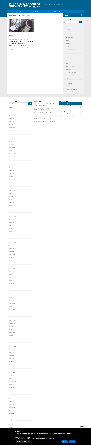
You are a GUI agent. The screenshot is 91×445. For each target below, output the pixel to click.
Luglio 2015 (12, 416)
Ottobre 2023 (12, 162)
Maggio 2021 (12, 237)
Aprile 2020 (12, 271)
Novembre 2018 (13, 320)
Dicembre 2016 (13, 387)
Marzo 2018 (12, 343)
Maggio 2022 (12, 208)
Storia (21, 34)
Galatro (16, 11)
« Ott (60, 117)
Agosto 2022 (12, 199)
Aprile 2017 (12, 375)
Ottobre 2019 (12, 289)
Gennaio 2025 (12, 127)
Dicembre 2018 (13, 317)
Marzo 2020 (12, 274)
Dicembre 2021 (13, 222)
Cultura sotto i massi (70, 66)
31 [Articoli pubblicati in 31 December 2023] (80, 115)
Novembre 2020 (13, 251)
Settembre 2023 (13, 164)
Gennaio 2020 (12, 280)
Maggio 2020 (12, 268)
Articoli (10, 11)
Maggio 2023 (12, 176)
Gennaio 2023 (12, 185)
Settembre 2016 (13, 395)
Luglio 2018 (12, 332)
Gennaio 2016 (12, 413)
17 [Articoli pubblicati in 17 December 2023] (80, 111)
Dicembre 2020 (13, 248)
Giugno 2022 (12, 205)
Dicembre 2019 (13, 283)
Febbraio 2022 (13, 216)
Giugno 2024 (12, 144)
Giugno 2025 (12, 121)
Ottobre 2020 (12, 254)
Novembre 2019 (13, 286)
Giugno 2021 (12, 234)
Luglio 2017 (12, 367)
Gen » (63, 117)
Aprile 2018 (12, 341)
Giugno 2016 (12, 404)
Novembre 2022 (13, 190)
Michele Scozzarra (48, 11)
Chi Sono (56, 11)
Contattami (61, 11)
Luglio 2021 (12, 231)
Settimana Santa (69, 69)
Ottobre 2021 (12, 225)
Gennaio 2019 (12, 315)
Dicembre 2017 (13, 352)
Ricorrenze (68, 81)
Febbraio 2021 (13, 242)
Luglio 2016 (12, 401)
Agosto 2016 (12, 398)
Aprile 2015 (12, 424)
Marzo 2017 (12, 378)
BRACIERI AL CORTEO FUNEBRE (49, 121)
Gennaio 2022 (12, 219)
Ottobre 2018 (12, 323)
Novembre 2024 (13, 133)
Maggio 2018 (12, 338)
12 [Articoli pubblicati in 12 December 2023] (64, 111)
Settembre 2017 (13, 361)
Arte (67, 57)
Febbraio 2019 (13, 312)
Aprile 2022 (12, 211)
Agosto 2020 (12, 260)
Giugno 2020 (12, 265)
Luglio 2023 (12, 170)
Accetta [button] (72, 441)
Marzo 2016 (12, 410)
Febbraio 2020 (13, 277)
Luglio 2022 (12, 202)
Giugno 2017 (12, 369)
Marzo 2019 (12, 309)
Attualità (22, 11)
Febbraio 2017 (13, 381)
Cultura (67, 63)
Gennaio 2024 (12, 156)
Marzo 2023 (12, 179)
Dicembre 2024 (13, 130)
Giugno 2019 (12, 300)
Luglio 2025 (12, 118)
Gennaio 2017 (12, 384)
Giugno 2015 (12, 419)
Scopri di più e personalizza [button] (23, 441)
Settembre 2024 (13, 136)
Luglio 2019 (12, 297)
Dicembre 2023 (13, 159)
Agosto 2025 (12, 115)
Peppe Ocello (16, 34)
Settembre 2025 (13, 112)
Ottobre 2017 (12, 358)
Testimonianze (68, 86)
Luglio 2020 (12, 263)
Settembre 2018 (13, 326)
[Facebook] (81, 15)
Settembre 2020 (13, 257)
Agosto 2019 (12, 294)
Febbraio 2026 (13, 110)
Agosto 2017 (12, 364)
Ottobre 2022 (12, 193)
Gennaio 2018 (12, 349)
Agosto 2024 (12, 138)
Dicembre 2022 (13, 187)
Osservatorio (28, 11)
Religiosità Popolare (69, 78)
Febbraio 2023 (13, 182)
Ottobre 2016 (12, 393)
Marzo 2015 (12, 427)
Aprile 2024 (12, 150)
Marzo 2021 (12, 239)
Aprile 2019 (12, 306)
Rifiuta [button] (64, 441)
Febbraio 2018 (13, 346)
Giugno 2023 (12, 173)
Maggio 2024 (12, 147)
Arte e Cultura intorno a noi (71, 72)
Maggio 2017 (12, 372)
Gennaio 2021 (12, 245)
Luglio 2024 (12, 141)
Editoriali (67, 40)
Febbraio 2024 (13, 153)
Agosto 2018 (12, 329)
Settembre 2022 (13, 196)
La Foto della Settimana (70, 49)
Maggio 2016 (12, 407)
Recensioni (68, 75)
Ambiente (68, 55)
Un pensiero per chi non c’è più (72, 89)
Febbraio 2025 (13, 124)
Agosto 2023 (12, 167)
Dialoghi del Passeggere (38, 11)
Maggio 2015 (12, 421)
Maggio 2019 (12, 303)
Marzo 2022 (12, 213)
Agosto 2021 (12, 228)
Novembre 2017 (13, 355)
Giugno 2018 (12, 335)
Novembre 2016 (13, 390)
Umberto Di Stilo (69, 83)
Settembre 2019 (13, 291)
